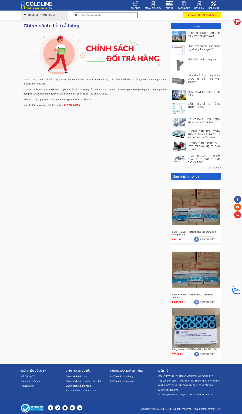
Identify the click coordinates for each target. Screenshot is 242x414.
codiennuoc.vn (203, 394)
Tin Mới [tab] (196, 26)
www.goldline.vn (169, 394)
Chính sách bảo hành (76, 376)
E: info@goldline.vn (167, 389)
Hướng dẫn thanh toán (121, 380)
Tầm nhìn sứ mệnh (30, 380)
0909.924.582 (202, 15)
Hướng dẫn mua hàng (121, 376)
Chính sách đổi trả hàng (78, 385)
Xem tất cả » (214, 167)
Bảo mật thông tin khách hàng (81, 390)
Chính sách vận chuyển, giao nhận (83, 380)
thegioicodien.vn (186, 394)
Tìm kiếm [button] (136, 15)
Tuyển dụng (27, 385)
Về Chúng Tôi (28, 376)
